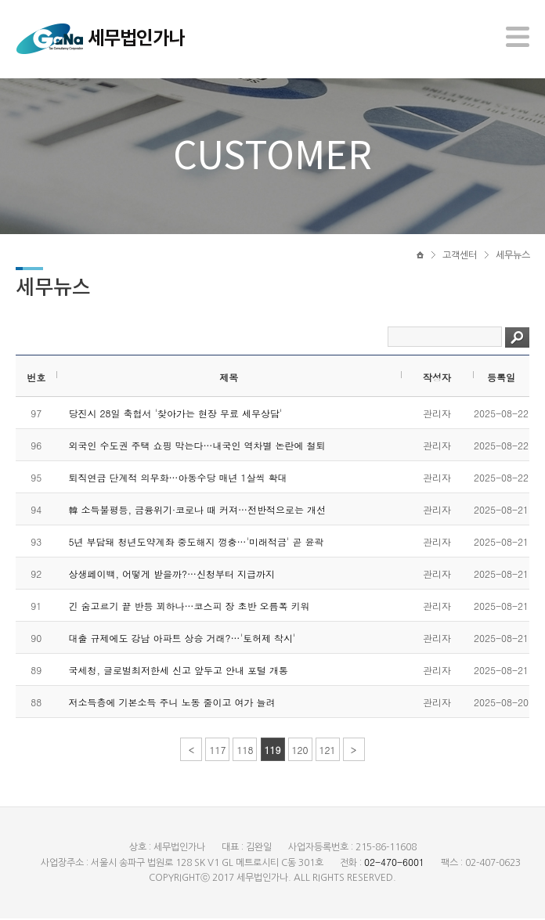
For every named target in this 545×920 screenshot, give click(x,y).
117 (217, 751)
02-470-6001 (394, 863)
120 (300, 751)
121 (327, 751)
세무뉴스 (513, 256)
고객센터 (459, 256)
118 (244, 751)
